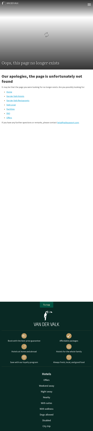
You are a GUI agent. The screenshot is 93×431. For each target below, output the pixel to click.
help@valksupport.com (68, 122)
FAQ (8, 113)
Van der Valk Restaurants (17, 100)
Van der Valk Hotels (15, 96)
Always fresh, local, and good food (69, 359)
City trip (46, 426)
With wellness (46, 408)
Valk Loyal (11, 104)
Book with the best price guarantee (24, 337)
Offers (9, 117)
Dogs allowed (46, 414)
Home (9, 92)
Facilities (10, 109)
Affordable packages (69, 337)
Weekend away (46, 385)
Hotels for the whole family (69, 348)
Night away (46, 391)
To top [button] (46, 304)
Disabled (46, 420)
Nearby (46, 397)
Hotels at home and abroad (24, 348)
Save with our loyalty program (24, 359)
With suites (46, 403)
